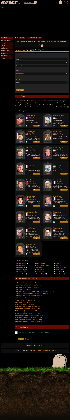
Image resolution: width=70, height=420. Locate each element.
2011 (33, 246)
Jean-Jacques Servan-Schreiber (36, 212)
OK (42, 45)
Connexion (66, 3)
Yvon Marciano (30, 244)
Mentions (39, 350)
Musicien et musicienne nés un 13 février (28, 296)
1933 (29, 165)
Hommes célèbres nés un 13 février (27, 306)
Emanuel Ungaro (31, 164)
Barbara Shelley (31, 196)
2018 (60, 198)
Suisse (57, 231)
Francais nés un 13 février (24, 304)
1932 (29, 198)
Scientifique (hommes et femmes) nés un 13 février (31, 293)
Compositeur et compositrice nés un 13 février (30, 315)
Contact (53, 350)
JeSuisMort (9, 2)
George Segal (57, 212)
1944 (57, 149)
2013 (60, 181)
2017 (60, 230)
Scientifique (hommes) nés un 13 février (28, 311)
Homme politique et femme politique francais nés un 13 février (34, 291)
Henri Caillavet (58, 180)
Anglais (58, 118)
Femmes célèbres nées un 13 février (27, 313)
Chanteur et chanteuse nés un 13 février (28, 321)
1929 (57, 230)
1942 (29, 149)
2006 (33, 214)
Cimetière (22, 37)
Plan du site (46, 350)
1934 (57, 214)
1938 (29, 181)
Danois (57, 167)
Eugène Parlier (58, 228)
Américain (30, 135)
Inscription (66, 1)
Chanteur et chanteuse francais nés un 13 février (31, 317)
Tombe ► (36, 125)
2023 (60, 149)
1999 (33, 181)
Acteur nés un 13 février (24, 289)
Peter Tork (29, 148)
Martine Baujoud (31, 116)
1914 (57, 181)
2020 (33, 133)
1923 (29, 133)
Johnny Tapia (57, 132)
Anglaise (30, 199)
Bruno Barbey (30, 228)
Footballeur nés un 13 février (25, 300)
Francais (30, 167)
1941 (29, 230)
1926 (57, 165)
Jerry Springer (58, 148)
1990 (33, 117)
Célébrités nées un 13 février (35, 37)
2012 (60, 133)
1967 (57, 133)
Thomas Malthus (58, 116)
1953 (29, 246)
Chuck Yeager (30, 132)
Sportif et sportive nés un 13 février (27, 287)
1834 (60, 117)
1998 (60, 165)
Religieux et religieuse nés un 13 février (28, 285)
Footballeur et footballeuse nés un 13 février (29, 319)
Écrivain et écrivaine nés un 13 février (28, 308)
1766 (57, 117)
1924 (29, 214)
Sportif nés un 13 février (24, 302)
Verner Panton (58, 164)
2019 (33, 149)
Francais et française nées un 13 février (28, 283)
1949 (29, 117)
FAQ (34, 350)
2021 (33, 198)
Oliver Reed (29, 180)
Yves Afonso (57, 196)
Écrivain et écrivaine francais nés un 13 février (30, 298)
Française (30, 118)
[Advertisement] (35, 23)
